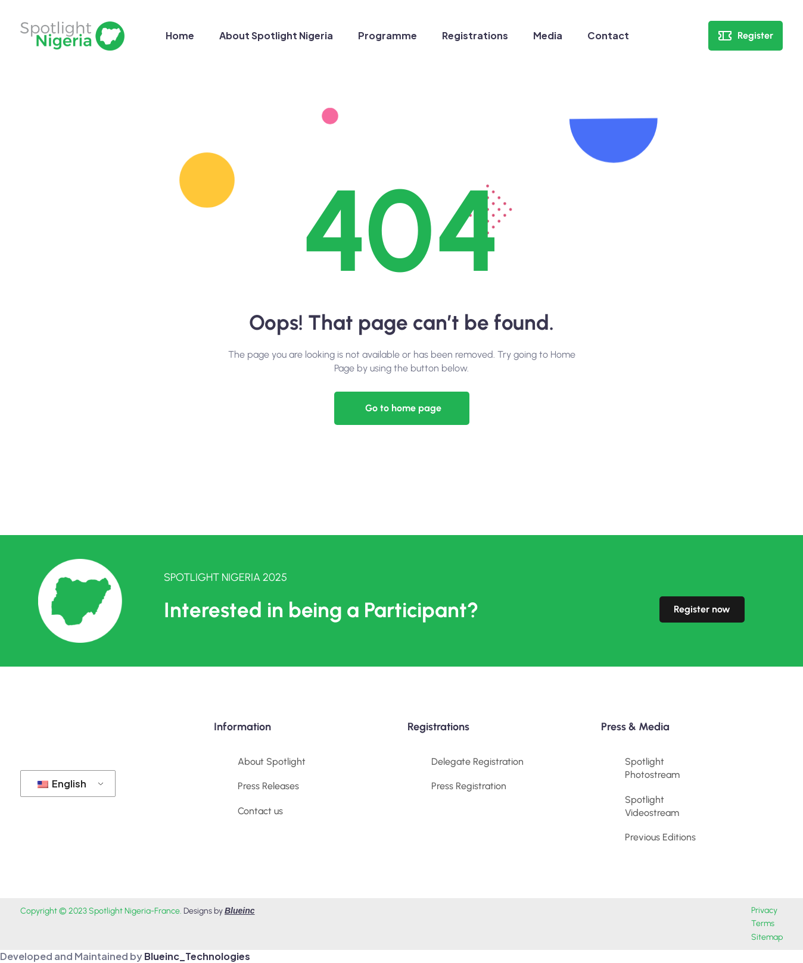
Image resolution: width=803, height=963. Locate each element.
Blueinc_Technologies (197, 956)
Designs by (219, 911)
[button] (401, 408)
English (62, 783)
